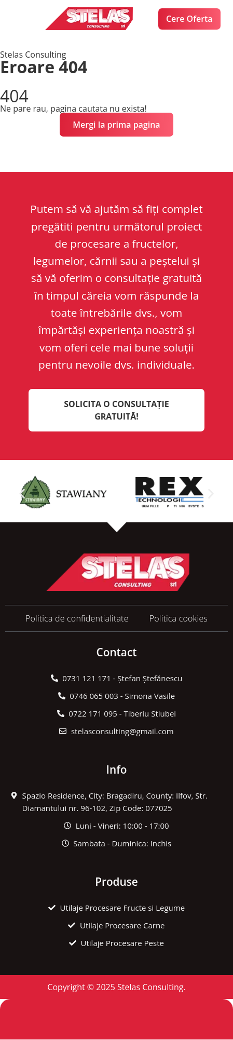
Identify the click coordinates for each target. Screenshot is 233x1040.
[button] (25, 19)
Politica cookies (178, 618)
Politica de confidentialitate (77, 618)
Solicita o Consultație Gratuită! (116, 410)
